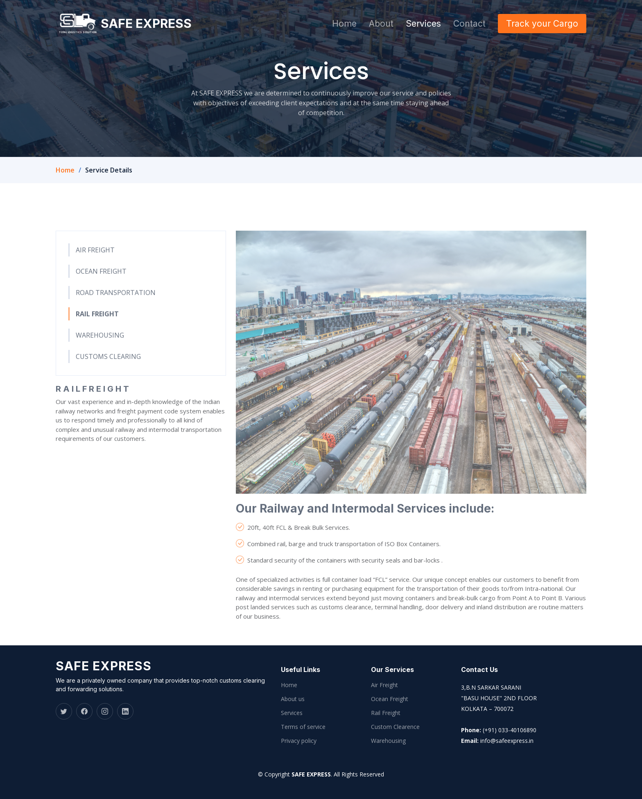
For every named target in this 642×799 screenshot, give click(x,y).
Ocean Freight (389, 699)
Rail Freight (385, 713)
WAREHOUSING (100, 349)
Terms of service (303, 727)
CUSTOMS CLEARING (108, 371)
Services (423, 23)
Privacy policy (298, 741)
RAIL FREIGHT (97, 328)
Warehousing (388, 741)
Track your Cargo (542, 23)
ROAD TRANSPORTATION (116, 307)
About (381, 23)
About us (293, 699)
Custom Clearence (395, 727)
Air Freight (384, 685)
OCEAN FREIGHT (101, 286)
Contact (469, 23)
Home (344, 23)
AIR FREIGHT (95, 264)
